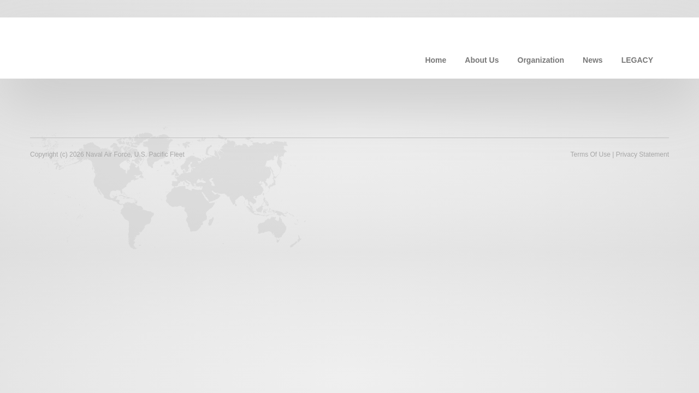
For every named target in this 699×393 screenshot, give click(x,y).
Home (435, 60)
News (593, 60)
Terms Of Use (590, 154)
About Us (482, 60)
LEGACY (637, 60)
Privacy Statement (642, 154)
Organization (541, 60)
